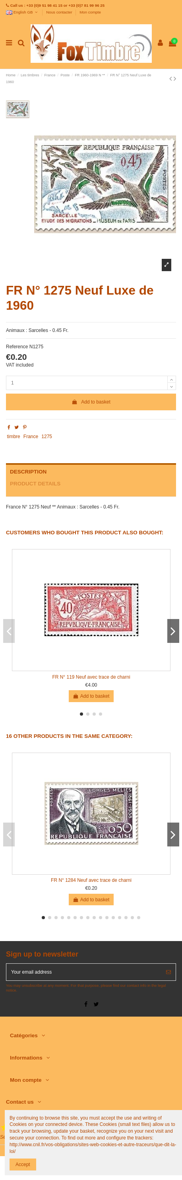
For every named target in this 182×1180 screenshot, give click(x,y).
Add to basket (91, 402)
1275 (46, 436)
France (30, 436)
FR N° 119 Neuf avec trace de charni (91, 677)
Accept (22, 1164)
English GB (22, 12)
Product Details (35, 484)
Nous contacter (59, 12)
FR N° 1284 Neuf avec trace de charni (91, 880)
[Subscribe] (168, 972)
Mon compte (90, 12)
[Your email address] (83, 972)
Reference (17, 346)
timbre (13, 436)
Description (28, 472)
